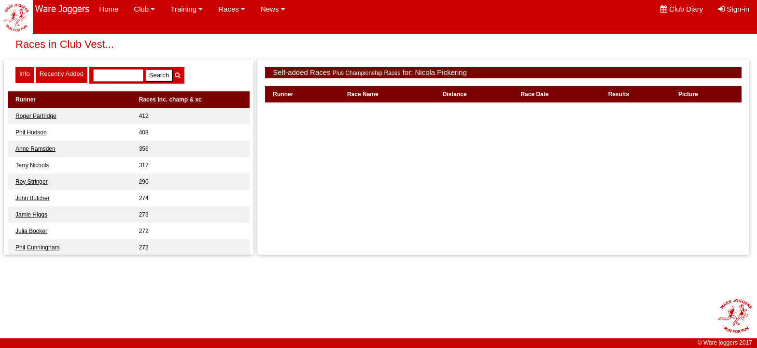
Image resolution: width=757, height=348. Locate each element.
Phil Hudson (31, 132)
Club (144, 9)
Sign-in (733, 9)
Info (24, 73)
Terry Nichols (32, 165)
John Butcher (32, 198)
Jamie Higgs (31, 214)
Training (186, 9)
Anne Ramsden (35, 148)
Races (231, 9)
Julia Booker (31, 231)
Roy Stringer (31, 181)
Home (108, 9)
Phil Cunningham (37, 247)
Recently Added (62, 73)
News (273, 9)
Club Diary (681, 9)
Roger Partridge (35, 116)
